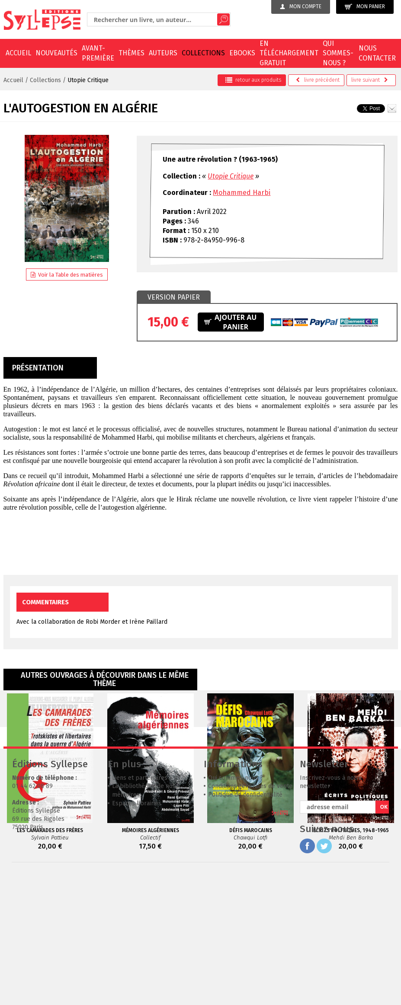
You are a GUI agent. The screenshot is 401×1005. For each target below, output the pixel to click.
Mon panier (365, 6)
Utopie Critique (88, 80)
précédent (318, 80)
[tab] (174, 297)
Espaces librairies (136, 933)
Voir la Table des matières (67, 274)
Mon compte (300, 6)
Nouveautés (56, 53)
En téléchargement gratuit (289, 53)
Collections (203, 53)
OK (384, 936)
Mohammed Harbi (241, 192)
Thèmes (131, 53)
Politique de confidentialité (245, 924)
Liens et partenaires (139, 907)
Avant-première (98, 53)
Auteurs (163, 53)
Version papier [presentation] (174, 297)
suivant (369, 80)
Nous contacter (377, 53)
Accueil (18, 53)
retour (253, 80)
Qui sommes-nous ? (338, 53)
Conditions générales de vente (250, 915)
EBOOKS (242, 53)
